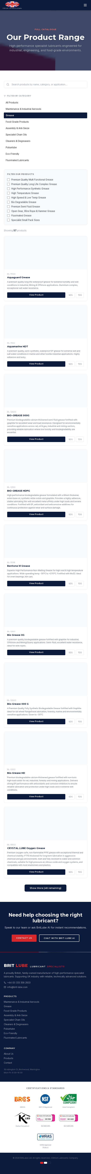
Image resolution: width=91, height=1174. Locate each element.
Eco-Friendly (12, 153)
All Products (12, 102)
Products (8, 1058)
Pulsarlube (11, 147)
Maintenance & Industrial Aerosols (23, 109)
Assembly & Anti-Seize (17, 128)
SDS (70, 295)
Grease (10, 115)
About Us (8, 1053)
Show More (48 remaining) (45, 888)
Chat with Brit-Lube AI (59, 938)
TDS (80, 295)
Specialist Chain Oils (16, 134)
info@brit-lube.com (17, 987)
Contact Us (24, 938)
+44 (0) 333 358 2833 (18, 982)
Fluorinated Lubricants (17, 160)
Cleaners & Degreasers (18, 141)
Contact (8, 1062)
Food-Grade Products (17, 121)
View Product (36, 295)
